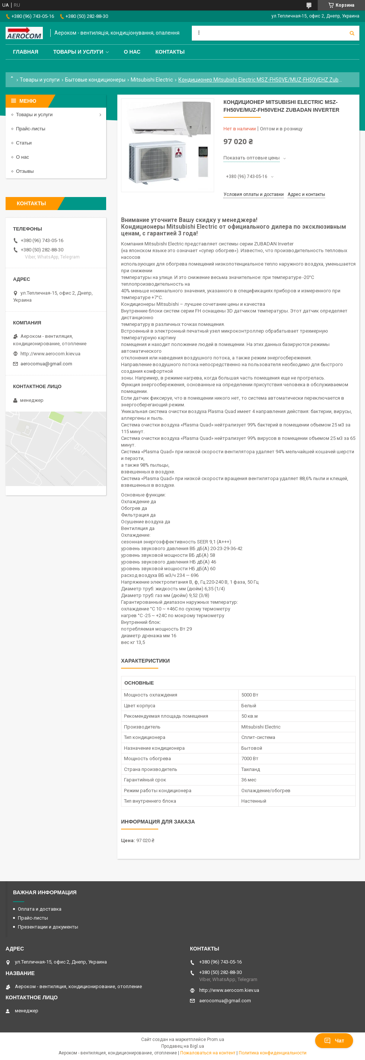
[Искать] (352, 33)
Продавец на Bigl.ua (182, 1046)
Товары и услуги (78, 52)
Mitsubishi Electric (152, 80)
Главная (25, 52)
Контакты (169, 52)
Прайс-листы (30, 128)
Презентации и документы (48, 927)
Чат (334, 1040)
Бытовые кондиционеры (95, 80)
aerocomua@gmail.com (46, 363)
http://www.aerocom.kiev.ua (50, 353)
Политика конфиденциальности (273, 1053)
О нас (132, 52)
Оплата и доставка (39, 909)
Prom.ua (215, 1039)
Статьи (24, 143)
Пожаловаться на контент (207, 1053)
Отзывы (25, 171)
